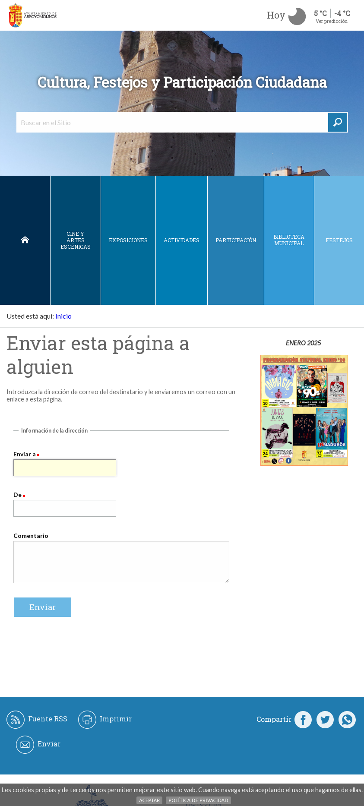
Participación (235, 240)
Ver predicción (332, 21)
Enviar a (24, 454)
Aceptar (149, 800)
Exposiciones (128, 240)
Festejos (339, 240)
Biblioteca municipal (288, 240)
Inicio (25, 240)
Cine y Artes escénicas (75, 240)
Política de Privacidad (198, 800)
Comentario (30, 535)
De (17, 494)
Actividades (181, 240)
